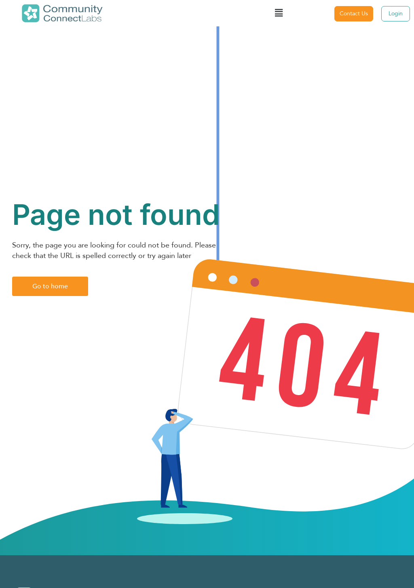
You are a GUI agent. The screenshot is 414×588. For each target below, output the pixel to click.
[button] (278, 13)
